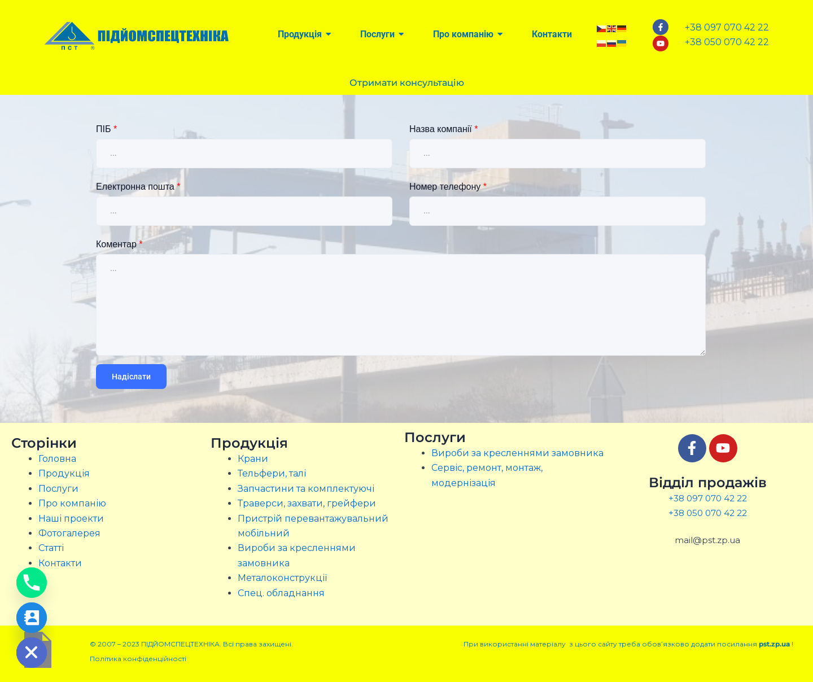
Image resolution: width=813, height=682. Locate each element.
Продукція (64, 473)
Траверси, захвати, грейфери (307, 503)
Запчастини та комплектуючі (306, 488)
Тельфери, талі (272, 473)
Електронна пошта (138, 186)
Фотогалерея (69, 533)
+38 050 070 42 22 (707, 513)
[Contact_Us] (31, 617)
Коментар (119, 244)
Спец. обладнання (281, 593)
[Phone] (31, 582)
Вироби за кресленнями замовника (517, 453)
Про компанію (72, 503)
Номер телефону (448, 186)
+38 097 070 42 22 (707, 498)
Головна (57, 458)
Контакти (60, 563)
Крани (253, 458)
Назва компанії (443, 129)
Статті (51, 548)
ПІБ (106, 129)
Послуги (58, 488)
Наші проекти (71, 518)
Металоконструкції (282, 577)
